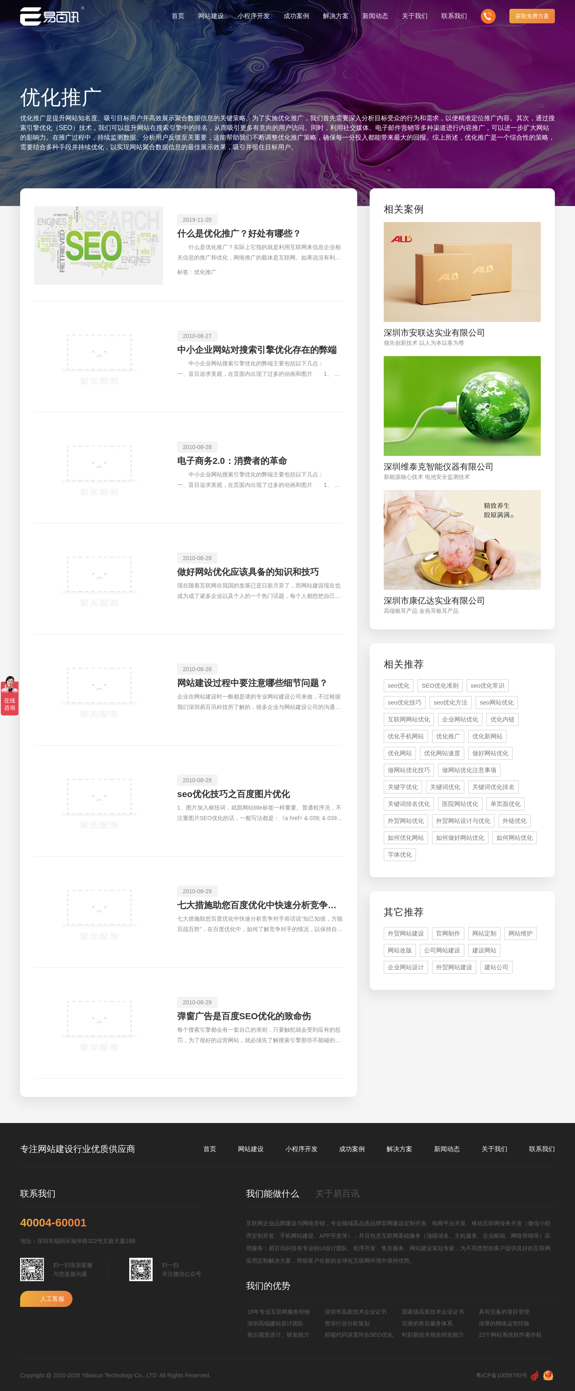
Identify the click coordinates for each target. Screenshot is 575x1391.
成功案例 (352, 1149)
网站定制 (484, 933)
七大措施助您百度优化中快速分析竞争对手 (260, 905)
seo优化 (399, 685)
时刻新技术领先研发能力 (433, 1334)
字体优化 (400, 854)
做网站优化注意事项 (469, 770)
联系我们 (542, 1149)
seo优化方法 (450, 702)
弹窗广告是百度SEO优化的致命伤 (244, 1016)
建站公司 (496, 967)
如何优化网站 (406, 837)
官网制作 (448, 933)
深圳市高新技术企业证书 (356, 1312)
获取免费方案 (532, 16)
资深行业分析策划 (347, 1323)
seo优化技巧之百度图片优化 (233, 794)
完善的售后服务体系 (427, 1323)
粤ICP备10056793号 (501, 1375)
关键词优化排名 (493, 786)
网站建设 (251, 1149)
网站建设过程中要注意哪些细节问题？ (252, 683)
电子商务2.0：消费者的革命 (232, 461)
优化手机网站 (406, 736)
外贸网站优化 (406, 820)
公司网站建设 (442, 950)
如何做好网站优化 (460, 837)
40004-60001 (53, 1222)
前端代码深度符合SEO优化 (359, 1334)
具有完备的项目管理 (504, 1312)
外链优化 (515, 820)
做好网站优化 (490, 753)
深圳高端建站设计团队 (275, 1323)
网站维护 (521, 933)
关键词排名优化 (409, 803)
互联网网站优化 (409, 719)
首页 (209, 1149)
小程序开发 (301, 1149)
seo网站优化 (496, 702)
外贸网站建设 (406, 933)
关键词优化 (445, 786)
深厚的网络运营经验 (504, 1323)
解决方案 (399, 1149)
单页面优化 (505, 803)
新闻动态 (447, 1149)
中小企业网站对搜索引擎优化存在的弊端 (257, 350)
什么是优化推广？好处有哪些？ (239, 234)
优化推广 (205, 272)
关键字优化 (403, 786)
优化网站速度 (442, 753)
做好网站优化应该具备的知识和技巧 (248, 572)
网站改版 (400, 950)
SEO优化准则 (440, 685)
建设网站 (484, 950)
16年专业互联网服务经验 (278, 1312)
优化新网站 (487, 736)
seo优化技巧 (405, 702)
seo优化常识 (488, 685)
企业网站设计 (406, 967)
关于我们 (494, 1149)
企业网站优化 (460, 719)
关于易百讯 (337, 1194)
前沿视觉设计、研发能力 (278, 1334)
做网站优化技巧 (409, 770)
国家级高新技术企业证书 (433, 1312)
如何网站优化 (514, 837)
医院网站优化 (460, 803)
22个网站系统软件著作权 (510, 1334)
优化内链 (502, 719)
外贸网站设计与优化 (463, 820)
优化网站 (400, 753)
